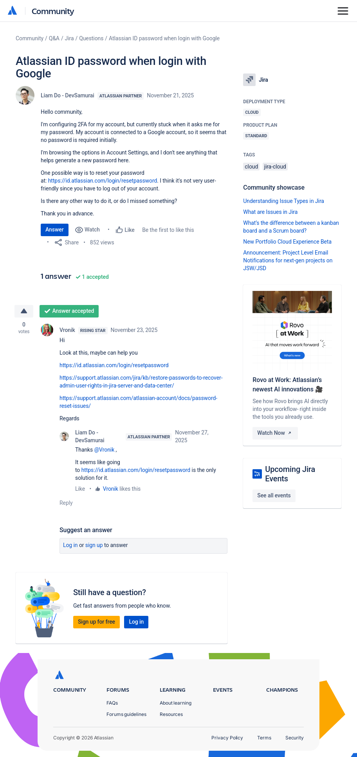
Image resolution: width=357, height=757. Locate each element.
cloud (251, 166)
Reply (66, 503)
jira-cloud (275, 166)
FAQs (112, 703)
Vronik (67, 330)
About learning (175, 703)
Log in (70, 545)
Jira (69, 38)
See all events (273, 495)
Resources (171, 714)
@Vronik (104, 450)
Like (80, 489)
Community (53, 10)
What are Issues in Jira (270, 212)
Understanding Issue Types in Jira (283, 201)
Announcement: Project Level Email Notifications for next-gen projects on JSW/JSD (287, 260)
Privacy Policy (227, 738)
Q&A (54, 38)
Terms (264, 738)
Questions (91, 38)
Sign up (94, 545)
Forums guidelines (126, 714)
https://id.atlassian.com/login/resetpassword (102, 181)
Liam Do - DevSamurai (67, 95)
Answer (54, 229)
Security (294, 738)
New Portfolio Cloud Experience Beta (287, 242)
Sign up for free (96, 622)
